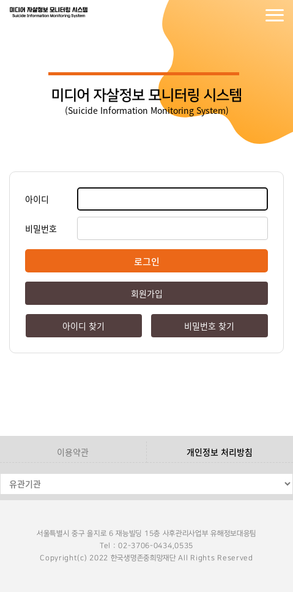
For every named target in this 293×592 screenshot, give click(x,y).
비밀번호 (41, 228)
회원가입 (250, 15)
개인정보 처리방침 (220, 452)
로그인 (226, 15)
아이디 (37, 199)
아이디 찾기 (83, 326)
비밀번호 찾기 (209, 326)
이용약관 (73, 452)
